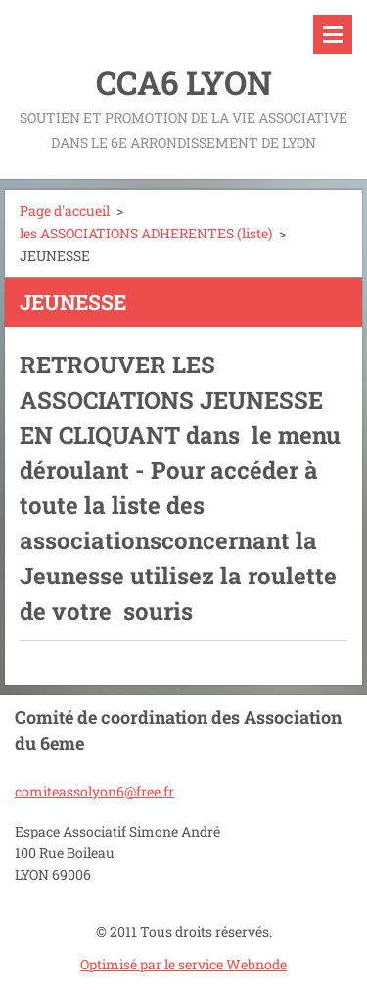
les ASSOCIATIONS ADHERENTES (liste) (146, 233)
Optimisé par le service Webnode (183, 964)
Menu (332, 34)
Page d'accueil (65, 210)
